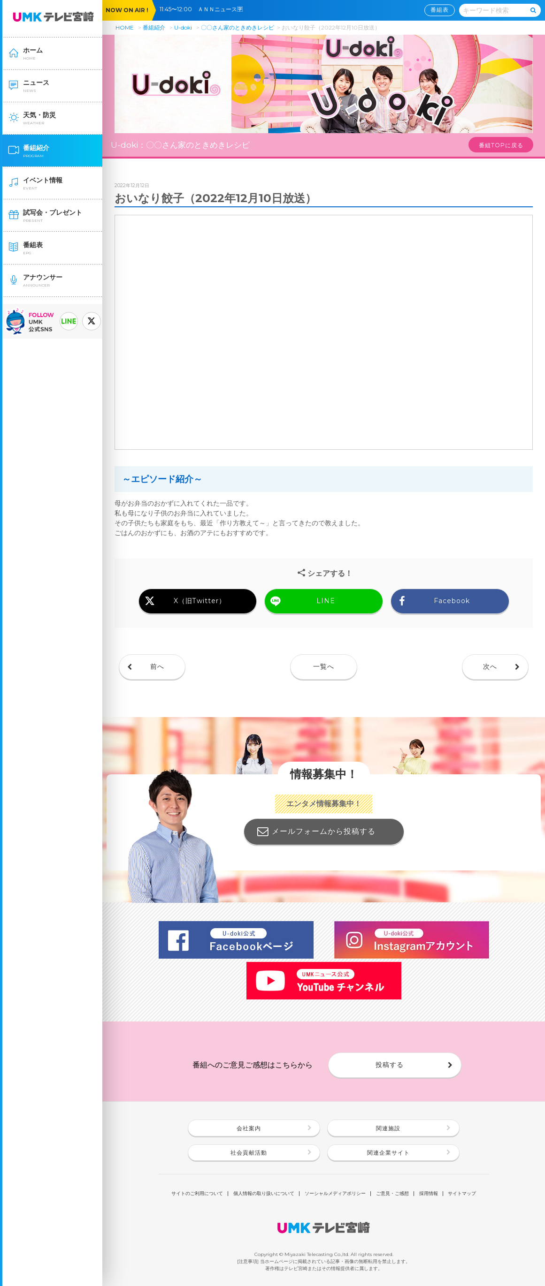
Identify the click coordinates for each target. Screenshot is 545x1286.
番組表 (439, 10)
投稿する (390, 1064)
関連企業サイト (388, 1152)
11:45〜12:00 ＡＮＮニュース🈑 (204, 9)
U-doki (183, 27)
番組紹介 (154, 27)
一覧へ (323, 666)
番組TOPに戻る (501, 145)
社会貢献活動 (248, 1152)
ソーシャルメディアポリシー (335, 1193)
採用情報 (428, 1193)
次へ (490, 666)
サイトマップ (462, 1193)
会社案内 (249, 1128)
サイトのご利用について (197, 1193)
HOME (124, 27)
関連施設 (388, 1128)
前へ (157, 666)
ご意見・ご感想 (392, 1193)
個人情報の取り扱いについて (263, 1193)
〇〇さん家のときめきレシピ (237, 27)
